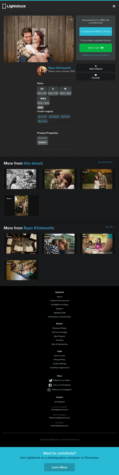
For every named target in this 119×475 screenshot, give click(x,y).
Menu (114, 6)
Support (59, 308)
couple (42, 116)
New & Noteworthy (59, 344)
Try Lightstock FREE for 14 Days (96, 31)
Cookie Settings (59, 363)
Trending (59, 340)
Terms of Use (59, 355)
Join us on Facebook (61, 385)
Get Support (59, 401)
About (59, 296)
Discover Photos (59, 328)
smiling (42, 121)
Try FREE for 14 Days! (59, 304)
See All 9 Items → (106, 162)
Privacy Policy (59, 359)
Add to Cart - (95, 47)
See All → (110, 227)
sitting (65, 116)
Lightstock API (59, 312)
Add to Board (96, 67)
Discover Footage (59, 332)
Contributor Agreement (59, 367)
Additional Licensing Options (96, 55)
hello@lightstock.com (59, 425)
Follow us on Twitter (61, 380)
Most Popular (59, 336)
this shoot (33, 163)
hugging (54, 116)
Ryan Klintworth (59, 68)
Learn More (59, 467)
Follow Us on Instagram (62, 389)
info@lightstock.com (59, 409)
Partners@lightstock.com (59, 417)
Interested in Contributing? (59, 316)
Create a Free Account (59, 300)
